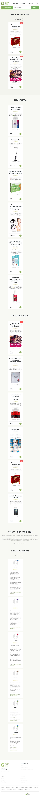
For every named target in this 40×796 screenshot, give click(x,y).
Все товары (19, 19)
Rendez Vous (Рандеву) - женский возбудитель (16, 59)
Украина (12, 787)
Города (2, 778)
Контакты (3, 780)
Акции (2, 776)
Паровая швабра (15, 139)
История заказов (24, 780)
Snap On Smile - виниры (15, 430)
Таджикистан (20, 789)
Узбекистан (27, 789)
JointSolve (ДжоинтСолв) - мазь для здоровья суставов (15, 694)
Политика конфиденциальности (27, 769)
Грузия (35, 787)
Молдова (14, 789)
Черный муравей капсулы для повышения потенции (16, 397)
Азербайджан (24, 787)
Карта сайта (3, 782)
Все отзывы (19, 555)
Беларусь (17, 787)
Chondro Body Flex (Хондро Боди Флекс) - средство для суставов (15, 244)
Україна (7, 787)
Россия (2, 787)
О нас (22, 765)
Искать (34, 7)
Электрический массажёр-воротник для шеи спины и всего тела (16, 207)
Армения (30, 787)
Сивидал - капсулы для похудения (15, 108)
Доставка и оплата (24, 767)
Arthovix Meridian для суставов (15, 496)
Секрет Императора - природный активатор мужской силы (15, 361)
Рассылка (22, 782)
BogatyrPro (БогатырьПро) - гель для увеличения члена (15, 280)
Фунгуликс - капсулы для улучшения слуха (15, 172)
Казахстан (3, 789)
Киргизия (9, 789)
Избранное (23, 776)
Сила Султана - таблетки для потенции (15, 26)
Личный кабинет (24, 778)
